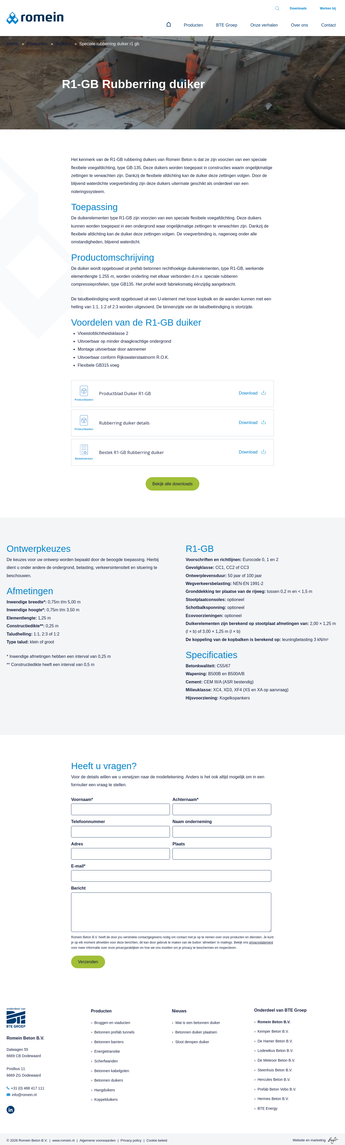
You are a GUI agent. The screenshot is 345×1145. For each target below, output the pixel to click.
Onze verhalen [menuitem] (277, 24)
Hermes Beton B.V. (273, 1096)
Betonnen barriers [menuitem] (109, 1039)
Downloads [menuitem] (306, 8)
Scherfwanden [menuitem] (106, 1058)
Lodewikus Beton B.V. (275, 1048)
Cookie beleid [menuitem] (156, 1138)
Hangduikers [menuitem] (104, 1087)
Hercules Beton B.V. (274, 1077)
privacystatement (261, 940)
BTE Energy (267, 1106)
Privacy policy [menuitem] (131, 1138)
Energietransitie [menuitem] (107, 1049)
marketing (318, 1137)
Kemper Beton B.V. (273, 1029)
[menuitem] (198, 24)
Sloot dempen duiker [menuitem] (192, 1039)
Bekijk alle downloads (172, 481)
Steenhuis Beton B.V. (275, 1067)
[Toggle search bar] (288, 8)
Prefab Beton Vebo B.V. (277, 1087)
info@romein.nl (22, 1092)
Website (299, 1137)
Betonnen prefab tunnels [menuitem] (114, 1029)
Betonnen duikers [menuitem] (108, 1078)
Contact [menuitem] (331, 24)
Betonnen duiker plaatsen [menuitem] (196, 1029)
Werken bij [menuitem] (330, 8)
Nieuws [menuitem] (179, 1008)
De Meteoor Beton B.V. (276, 1058)
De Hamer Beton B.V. (275, 1038)
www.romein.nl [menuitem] (63, 1138)
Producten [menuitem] (217, 24)
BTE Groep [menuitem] (245, 24)
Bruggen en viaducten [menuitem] (112, 1020)
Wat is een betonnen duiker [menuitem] (197, 1020)
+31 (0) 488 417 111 (25, 1085)
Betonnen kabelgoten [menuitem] (111, 1068)
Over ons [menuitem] (307, 24)
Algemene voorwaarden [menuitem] (98, 1138)
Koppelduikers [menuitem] (106, 1097)
